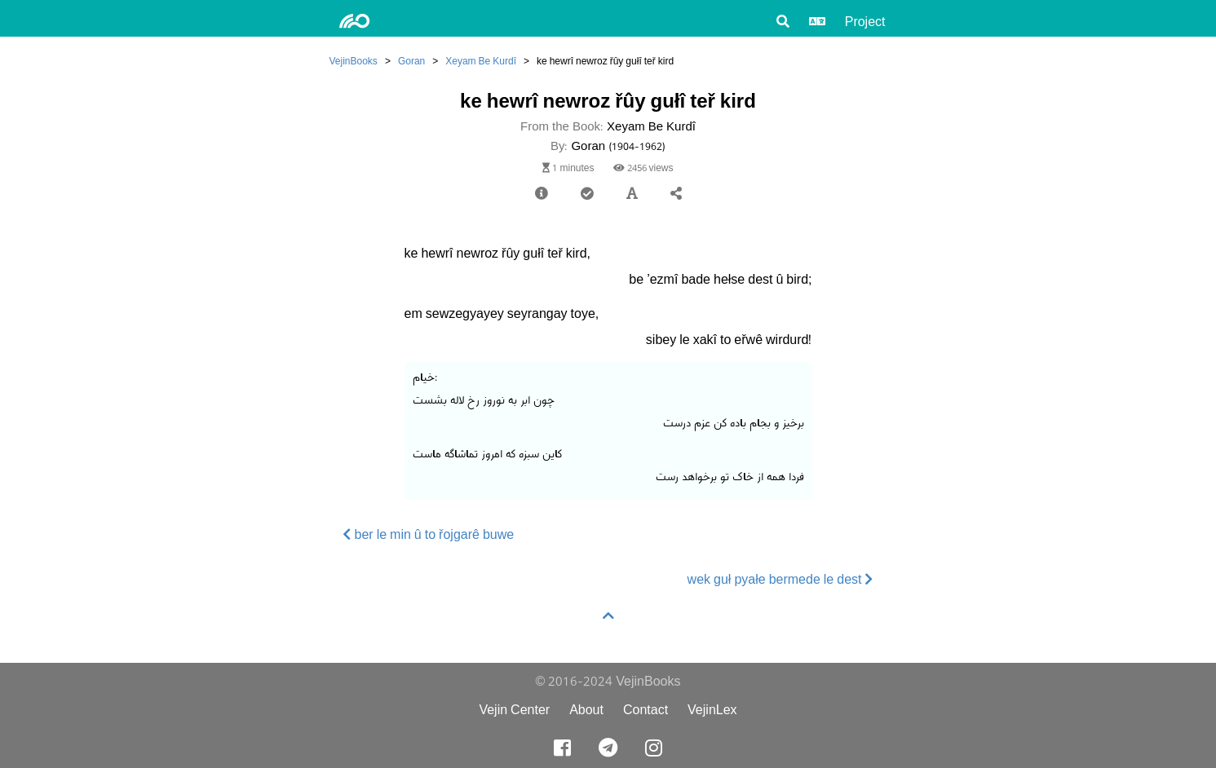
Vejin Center (514, 710)
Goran (411, 60)
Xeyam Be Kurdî (480, 60)
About (586, 710)
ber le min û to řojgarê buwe (429, 534)
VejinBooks (353, 60)
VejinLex (712, 710)
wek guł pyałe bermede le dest (780, 579)
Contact (645, 710)
